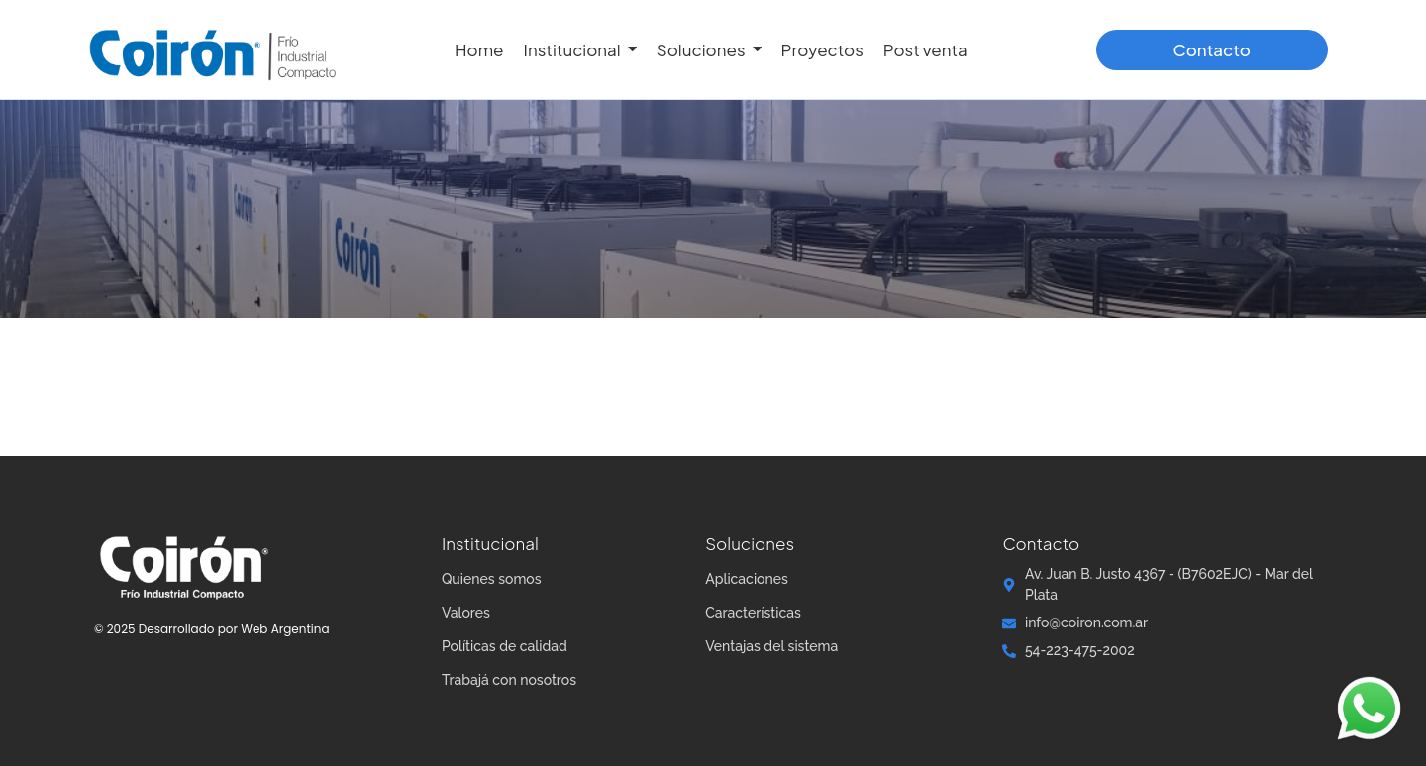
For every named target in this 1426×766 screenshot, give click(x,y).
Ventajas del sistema (771, 646)
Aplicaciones (746, 579)
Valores (466, 613)
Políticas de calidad (504, 646)
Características (753, 613)
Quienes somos (492, 579)
